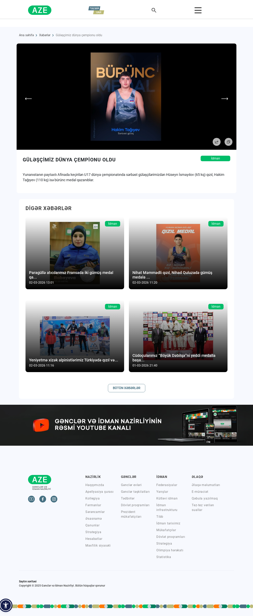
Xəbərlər (44, 35)
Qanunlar (92, 525)
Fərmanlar (93, 505)
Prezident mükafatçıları (131, 514)
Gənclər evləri (131, 485)
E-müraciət (200, 492)
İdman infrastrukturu (166, 507)
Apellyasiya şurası (99, 492)
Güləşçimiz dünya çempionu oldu (79, 35)
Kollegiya (92, 498)
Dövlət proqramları (135, 505)
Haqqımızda (94, 485)
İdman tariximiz (168, 523)
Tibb (159, 516)
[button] (5, 605)
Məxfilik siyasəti (98, 545)
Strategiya (93, 532)
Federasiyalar (166, 485)
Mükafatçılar (166, 530)
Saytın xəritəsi (28, 581)
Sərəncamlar (95, 512)
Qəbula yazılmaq (205, 498)
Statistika (163, 557)
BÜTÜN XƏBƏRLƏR (126, 388)
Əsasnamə (93, 518)
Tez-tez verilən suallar (203, 507)
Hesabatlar (93, 539)
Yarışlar (162, 492)
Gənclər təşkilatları (135, 492)
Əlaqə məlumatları (206, 485)
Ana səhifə (26, 35)
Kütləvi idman (166, 498)
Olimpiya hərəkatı (169, 550)
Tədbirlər (128, 498)
